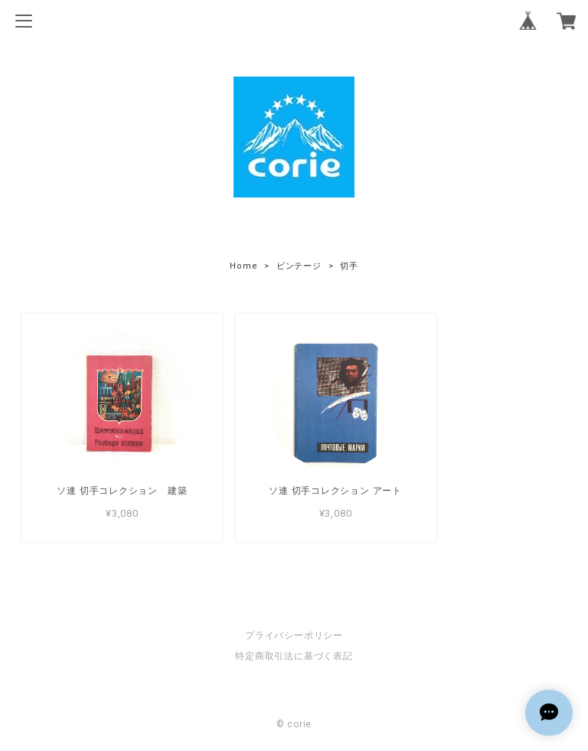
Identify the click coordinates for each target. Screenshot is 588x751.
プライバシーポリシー (294, 634)
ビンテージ (299, 266)
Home (243, 266)
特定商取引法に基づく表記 (293, 654)
